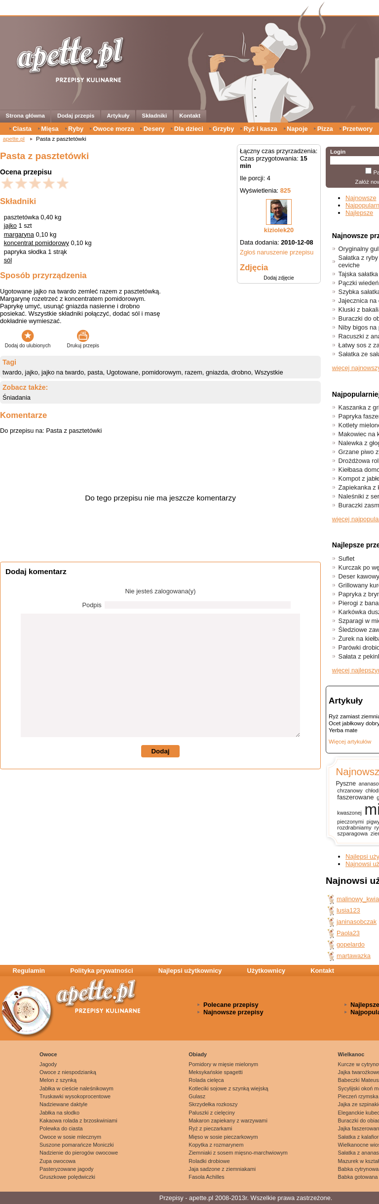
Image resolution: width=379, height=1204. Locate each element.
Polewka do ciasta (61, 1128)
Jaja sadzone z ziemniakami (222, 1169)
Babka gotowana (358, 1177)
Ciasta (22, 128)
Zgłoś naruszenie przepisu (276, 252)
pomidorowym (162, 372)
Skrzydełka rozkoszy (213, 1104)
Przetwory (357, 128)
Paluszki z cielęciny (212, 1113)
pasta (95, 372)
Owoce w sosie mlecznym (70, 1137)
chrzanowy (349, 790)
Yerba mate (343, 730)
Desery (154, 128)
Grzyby (223, 128)
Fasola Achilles (207, 1177)
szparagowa (352, 833)
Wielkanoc (351, 1054)
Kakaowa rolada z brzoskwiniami (78, 1120)
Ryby (75, 128)
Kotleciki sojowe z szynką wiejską (228, 1088)
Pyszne (346, 783)
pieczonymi (350, 822)
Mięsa (50, 128)
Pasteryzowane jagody (66, 1169)
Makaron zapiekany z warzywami (228, 1120)
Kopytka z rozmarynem (216, 1145)
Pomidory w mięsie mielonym (223, 1064)
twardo (11, 372)
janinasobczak (357, 921)
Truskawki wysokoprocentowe (75, 1096)
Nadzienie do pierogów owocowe (78, 1153)
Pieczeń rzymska (358, 1096)
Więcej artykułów (350, 742)
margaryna (19, 234)
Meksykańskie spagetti (215, 1072)
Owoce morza (113, 128)
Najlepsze (359, 212)
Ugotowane (123, 372)
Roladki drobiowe (209, 1161)
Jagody (48, 1064)
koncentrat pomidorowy (36, 243)
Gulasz (197, 1096)
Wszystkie (269, 372)
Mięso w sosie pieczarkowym (223, 1137)
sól (8, 260)
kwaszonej (349, 813)
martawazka (354, 955)
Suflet (347, 558)
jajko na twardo (62, 372)
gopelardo (351, 944)
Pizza (325, 128)
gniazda (217, 372)
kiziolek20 (279, 230)
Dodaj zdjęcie (279, 278)
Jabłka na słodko (59, 1113)
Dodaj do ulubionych (28, 342)
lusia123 (348, 910)
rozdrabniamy (354, 827)
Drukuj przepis (83, 342)
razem (193, 372)
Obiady (198, 1054)
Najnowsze (361, 198)
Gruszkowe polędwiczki (67, 1177)
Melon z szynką (57, 1080)
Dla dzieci (188, 128)
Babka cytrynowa (358, 1169)
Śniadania (16, 397)
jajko (10, 225)
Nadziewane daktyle (63, 1104)
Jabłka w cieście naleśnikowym (76, 1088)
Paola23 (348, 933)
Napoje (297, 128)
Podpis (92, 605)
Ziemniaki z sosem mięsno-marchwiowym (238, 1153)
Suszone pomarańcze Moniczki (76, 1145)
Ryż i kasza (260, 128)
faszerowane (355, 797)
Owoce (48, 1054)
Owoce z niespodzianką (67, 1072)
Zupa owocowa (57, 1161)
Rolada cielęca (206, 1080)
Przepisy (171, 1198)
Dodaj (160, 751)
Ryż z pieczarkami (210, 1128)
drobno (241, 372)
